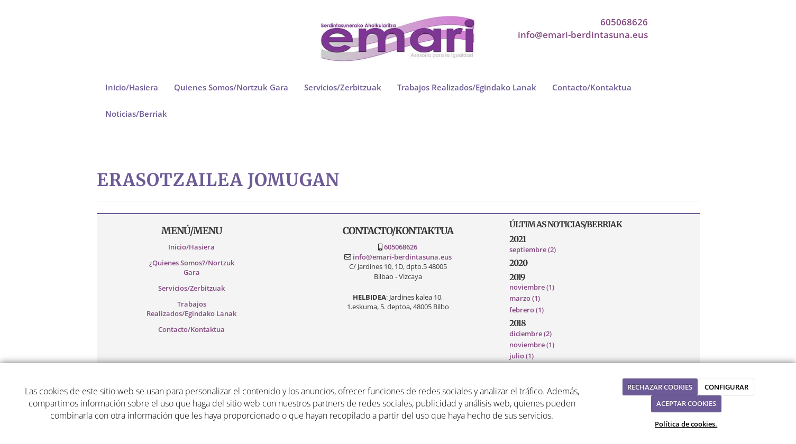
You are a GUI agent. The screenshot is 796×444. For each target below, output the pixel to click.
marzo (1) (524, 298)
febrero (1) (526, 309)
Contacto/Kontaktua (592, 87)
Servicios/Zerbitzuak (342, 87)
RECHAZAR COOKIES (659, 387)
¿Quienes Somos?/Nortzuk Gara (191, 268)
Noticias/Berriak (136, 113)
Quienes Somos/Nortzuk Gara (231, 87)
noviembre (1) (531, 287)
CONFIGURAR (726, 387)
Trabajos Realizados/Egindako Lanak (466, 87)
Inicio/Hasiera (131, 87)
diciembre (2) (530, 333)
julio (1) (521, 355)
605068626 (624, 22)
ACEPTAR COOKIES (686, 403)
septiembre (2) (532, 249)
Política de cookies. (686, 424)
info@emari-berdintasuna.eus (583, 35)
